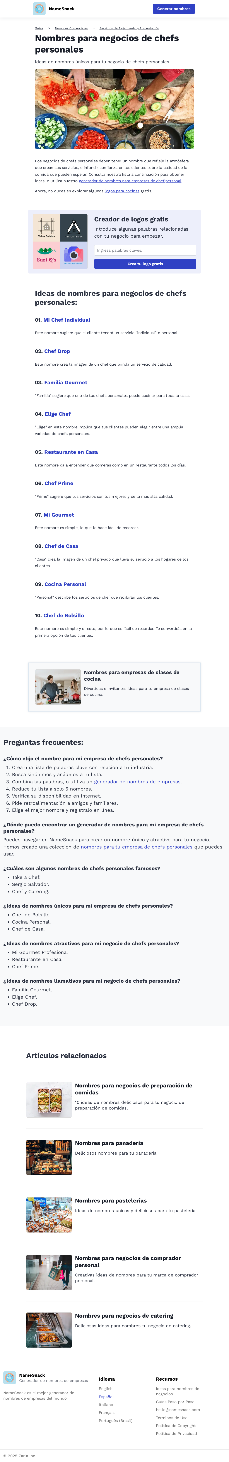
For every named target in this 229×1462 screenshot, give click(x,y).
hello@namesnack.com (178, 1409)
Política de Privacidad (176, 1433)
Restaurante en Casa (71, 452)
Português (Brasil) (115, 1420)
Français (106, 1412)
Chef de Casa (61, 546)
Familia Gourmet (65, 382)
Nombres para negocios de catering (124, 1315)
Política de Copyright (176, 1425)
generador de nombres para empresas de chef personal (130, 181)
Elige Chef (58, 414)
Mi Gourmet (59, 515)
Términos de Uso (172, 1417)
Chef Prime (58, 483)
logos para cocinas (122, 191)
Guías (39, 28)
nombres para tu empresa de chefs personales (137, 847)
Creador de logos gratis (131, 219)
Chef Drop (57, 351)
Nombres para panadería (109, 1143)
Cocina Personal (65, 584)
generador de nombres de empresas (137, 781)
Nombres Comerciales (71, 28)
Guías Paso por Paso (175, 1401)
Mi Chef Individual (66, 320)
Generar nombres (174, 8)
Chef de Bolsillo (63, 615)
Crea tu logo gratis (145, 263)
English (106, 1388)
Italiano (106, 1404)
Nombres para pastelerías (111, 1200)
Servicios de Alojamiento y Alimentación (129, 28)
